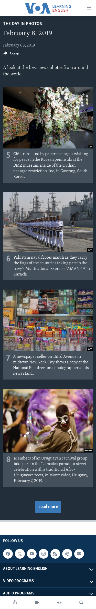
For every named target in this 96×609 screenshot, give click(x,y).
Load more (48, 506)
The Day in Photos (22, 23)
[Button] (11, 55)
